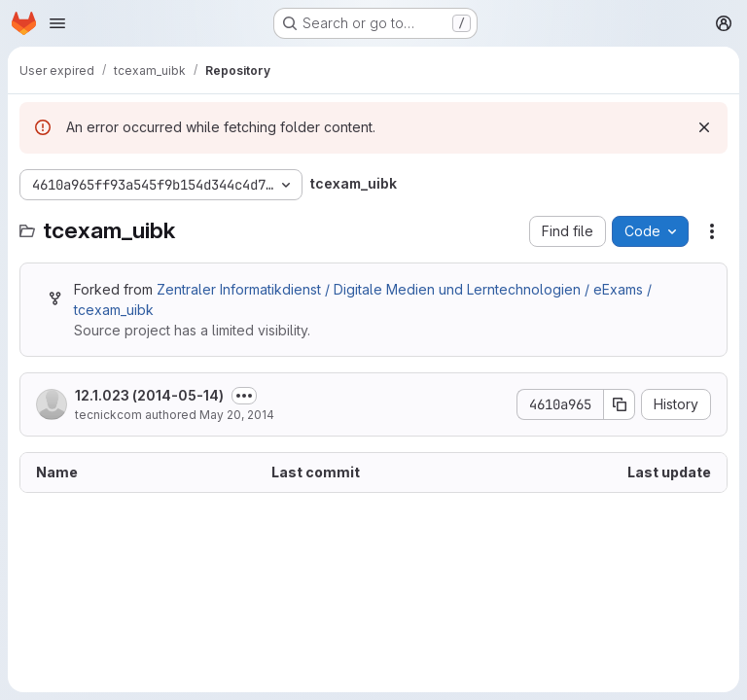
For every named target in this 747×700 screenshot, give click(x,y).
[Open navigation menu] (57, 23)
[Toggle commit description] (244, 395)
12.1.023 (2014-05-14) (149, 395)
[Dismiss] (704, 127)
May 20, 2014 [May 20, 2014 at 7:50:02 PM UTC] (236, 414)
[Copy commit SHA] (619, 404)
